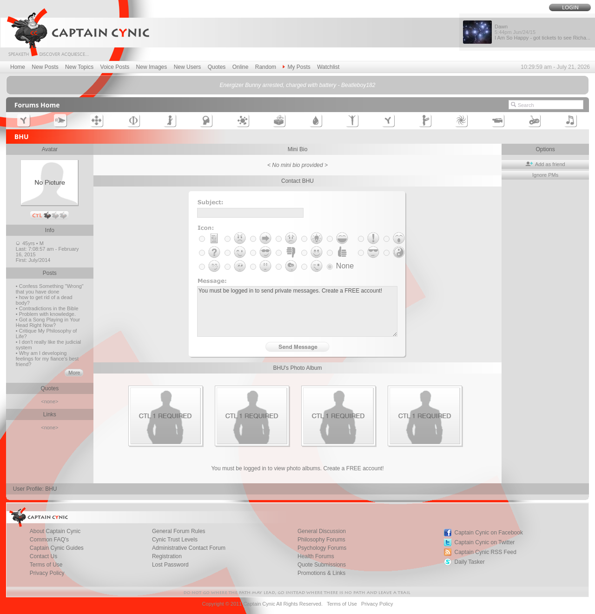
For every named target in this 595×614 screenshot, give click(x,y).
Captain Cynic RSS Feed (485, 552)
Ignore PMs (545, 175)
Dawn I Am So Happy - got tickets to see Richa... (542, 32)
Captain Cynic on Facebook (489, 532)
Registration (167, 556)
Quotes (217, 67)
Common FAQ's (49, 539)
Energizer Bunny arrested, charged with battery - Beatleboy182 (298, 85)
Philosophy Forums (321, 539)
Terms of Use (46, 564)
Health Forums (316, 556)
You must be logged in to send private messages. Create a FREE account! (297, 311)
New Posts (45, 67)
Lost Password (170, 564)
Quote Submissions (322, 564)
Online (240, 67)
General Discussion (322, 531)
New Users (187, 67)
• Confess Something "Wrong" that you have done (50, 288)
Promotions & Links (321, 573)
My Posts (296, 67)
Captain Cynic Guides (57, 548)
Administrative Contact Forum (188, 548)
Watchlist (328, 67)
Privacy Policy (47, 573)
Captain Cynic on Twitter (485, 542)
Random (265, 67)
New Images (151, 67)
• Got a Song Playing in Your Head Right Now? (48, 322)
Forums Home (37, 104)
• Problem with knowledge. (46, 314)
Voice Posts (115, 67)
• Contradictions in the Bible (47, 308)
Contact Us (43, 556)
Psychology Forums (322, 548)
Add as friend (545, 164)
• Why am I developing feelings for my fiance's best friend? (47, 358)
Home (17, 67)
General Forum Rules (178, 531)
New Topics (79, 67)
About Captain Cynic (55, 531)
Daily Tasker (470, 562)
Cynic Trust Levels (175, 539)
